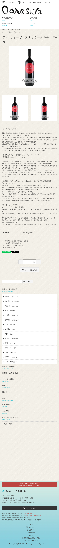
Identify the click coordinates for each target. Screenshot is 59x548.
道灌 (10, 343)
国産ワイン (29, 393)
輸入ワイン (11, 29)
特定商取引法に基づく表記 (31, 538)
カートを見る (8, 2)
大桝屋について (31, 527)
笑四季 (11, 329)
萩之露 (11, 338)
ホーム (4, 29)
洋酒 (29, 399)
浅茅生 (11, 357)
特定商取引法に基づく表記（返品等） (17, 241)
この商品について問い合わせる (15, 245)
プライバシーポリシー (31, 540)
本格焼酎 (29, 412)
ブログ (31, 535)
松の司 (12, 301)
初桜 (10, 352)
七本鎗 (12, 320)
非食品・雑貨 (29, 425)
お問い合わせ (30, 532)
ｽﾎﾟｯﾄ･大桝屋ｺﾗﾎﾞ (12, 362)
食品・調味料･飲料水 (29, 418)
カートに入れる (29, 270)
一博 (10, 310)
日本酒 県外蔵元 (29, 368)
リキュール (29, 406)
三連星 (12, 315)
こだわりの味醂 (29, 380)
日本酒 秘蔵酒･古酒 (29, 374)
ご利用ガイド (30, 530)
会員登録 (37, 2)
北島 (10, 324)
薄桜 (10, 348)
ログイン (46, 2)
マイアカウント (24, 2)
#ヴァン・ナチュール (14, 32)
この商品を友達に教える (13, 243)
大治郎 (11, 306)
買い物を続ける (10, 247)
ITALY (18, 29)
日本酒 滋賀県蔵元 (29, 290)
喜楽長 (12, 296)
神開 (10, 334)
